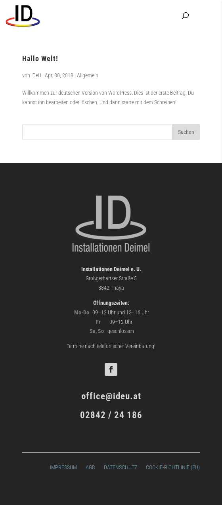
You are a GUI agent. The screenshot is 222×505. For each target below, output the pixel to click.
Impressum (63, 467)
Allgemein (87, 75)
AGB (90, 467)
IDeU (36, 75)
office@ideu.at (111, 396)
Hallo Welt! (40, 58)
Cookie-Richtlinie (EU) (173, 467)
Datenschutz (120, 467)
